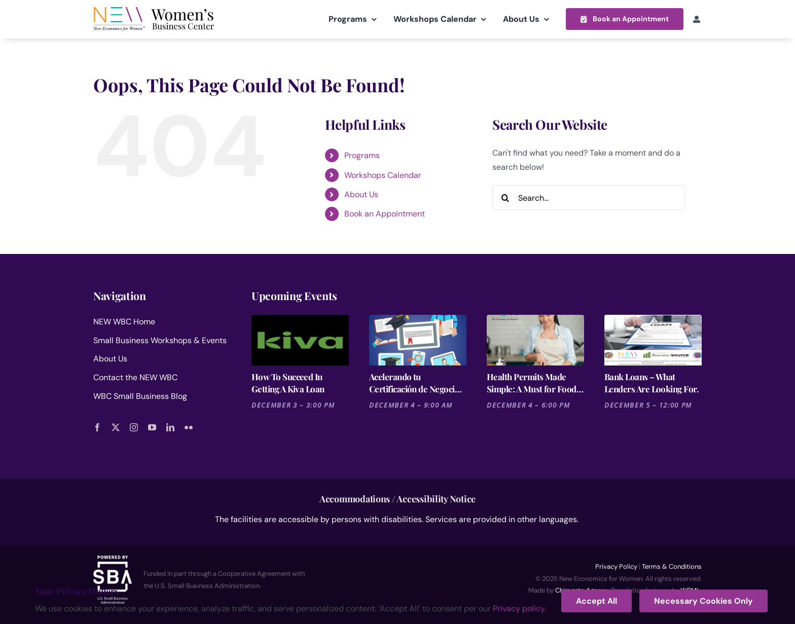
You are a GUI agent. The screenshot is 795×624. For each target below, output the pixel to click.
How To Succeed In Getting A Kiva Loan (287, 382)
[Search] (505, 197)
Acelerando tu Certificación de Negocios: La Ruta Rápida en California (417, 382)
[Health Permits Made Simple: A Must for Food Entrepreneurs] (535, 339)
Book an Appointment (384, 213)
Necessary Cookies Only (703, 601)
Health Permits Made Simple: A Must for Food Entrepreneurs (531, 382)
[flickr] (189, 427)
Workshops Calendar (382, 174)
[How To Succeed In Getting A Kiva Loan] (300, 339)
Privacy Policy (616, 566)
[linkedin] (170, 427)
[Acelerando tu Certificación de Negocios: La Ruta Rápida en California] (417, 339)
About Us (361, 194)
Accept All (596, 601)
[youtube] (152, 427)
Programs (362, 155)
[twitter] (116, 427)
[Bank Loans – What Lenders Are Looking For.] (653, 339)
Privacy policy (519, 608)
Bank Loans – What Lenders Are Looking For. (651, 382)
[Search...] (588, 197)
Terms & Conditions (672, 566)
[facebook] (97, 427)
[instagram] (134, 427)
